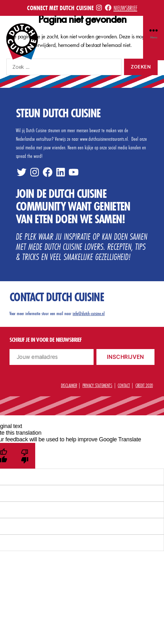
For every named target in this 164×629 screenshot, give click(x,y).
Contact (124, 385)
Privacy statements (97, 385)
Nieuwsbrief (125, 7)
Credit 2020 (144, 385)
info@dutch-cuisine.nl (89, 313)
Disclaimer (69, 385)
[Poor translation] (24, 456)
